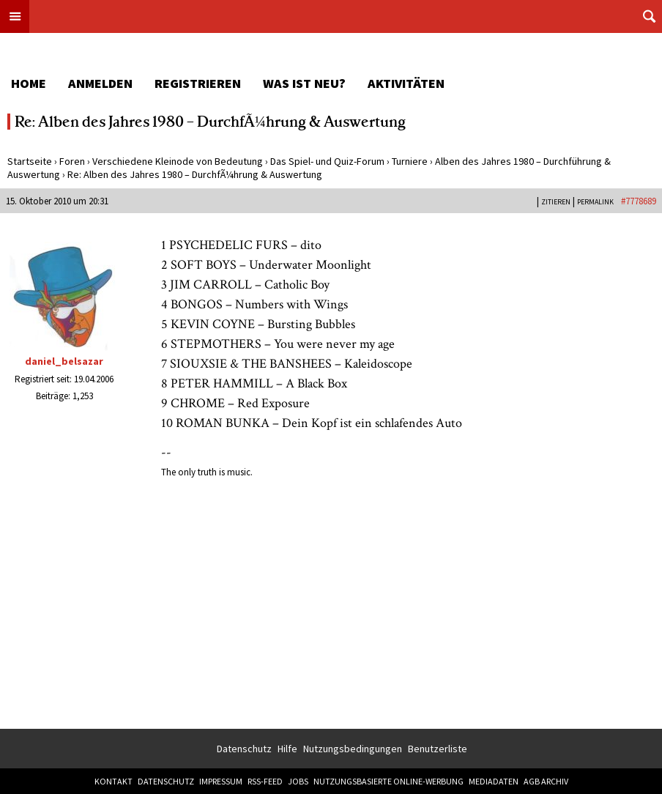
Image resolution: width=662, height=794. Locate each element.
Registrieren (198, 83)
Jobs (298, 781)
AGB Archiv (546, 781)
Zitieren (555, 202)
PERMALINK (595, 202)
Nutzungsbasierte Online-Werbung (388, 781)
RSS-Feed (265, 781)
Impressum (220, 781)
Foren (72, 161)
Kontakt (113, 781)
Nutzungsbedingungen (352, 748)
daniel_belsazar (64, 361)
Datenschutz (244, 748)
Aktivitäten (406, 83)
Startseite (29, 161)
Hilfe (287, 748)
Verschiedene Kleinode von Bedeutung (177, 161)
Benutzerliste (437, 748)
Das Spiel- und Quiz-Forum (327, 161)
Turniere (410, 161)
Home (28, 83)
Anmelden (100, 83)
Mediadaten (493, 781)
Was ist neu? (304, 83)
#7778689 (638, 201)
